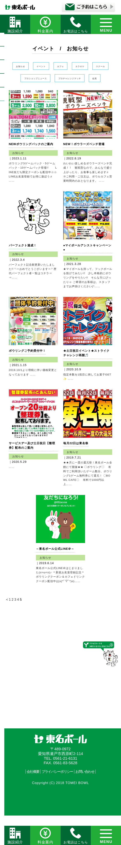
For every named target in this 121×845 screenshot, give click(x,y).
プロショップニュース (74, 80)
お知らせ (20, 66)
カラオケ (100, 66)
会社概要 (30, 801)
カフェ (74, 66)
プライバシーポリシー (57, 801)
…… (12, 490)
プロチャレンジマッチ (50, 93)
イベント (48, 66)
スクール (35, 80)
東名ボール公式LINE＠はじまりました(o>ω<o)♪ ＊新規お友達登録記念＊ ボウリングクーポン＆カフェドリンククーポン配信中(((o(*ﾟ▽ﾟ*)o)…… (60, 600)
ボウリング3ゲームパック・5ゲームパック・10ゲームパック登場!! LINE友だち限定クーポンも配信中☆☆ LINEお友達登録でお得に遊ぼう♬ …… (35, 187)
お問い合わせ (87, 801)
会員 (86, 93)
